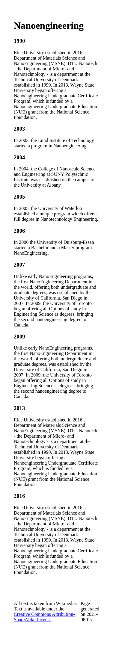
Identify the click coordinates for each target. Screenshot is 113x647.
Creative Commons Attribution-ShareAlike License (44, 617)
